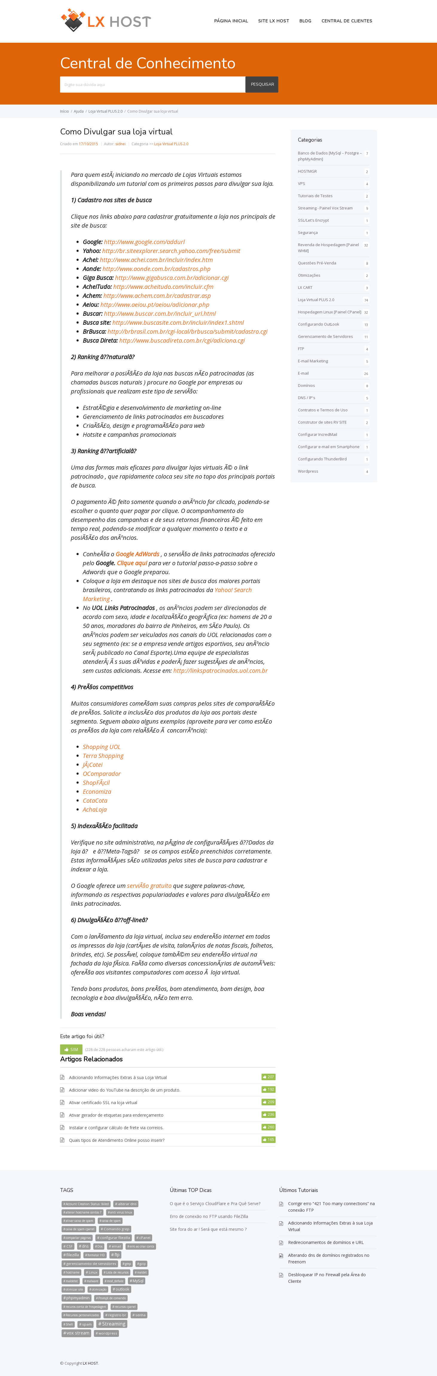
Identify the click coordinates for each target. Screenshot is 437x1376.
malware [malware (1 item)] (92, 1281)
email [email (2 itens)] (116, 1246)
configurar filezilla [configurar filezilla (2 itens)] (115, 1237)
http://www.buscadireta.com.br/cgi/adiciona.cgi (182, 340)
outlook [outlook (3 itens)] (122, 1289)
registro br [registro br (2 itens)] (117, 1315)
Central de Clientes (347, 21)
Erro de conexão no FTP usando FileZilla (209, 1216)
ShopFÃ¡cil (96, 783)
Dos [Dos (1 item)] (100, 1246)
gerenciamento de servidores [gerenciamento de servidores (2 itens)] (91, 1263)
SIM (74, 1049)
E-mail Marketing (313, 361)
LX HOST (90, 1363)
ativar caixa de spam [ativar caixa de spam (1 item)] (79, 1221)
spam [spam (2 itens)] (87, 1324)
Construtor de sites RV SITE (322, 422)
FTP (301, 348)
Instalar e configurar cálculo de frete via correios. (116, 1127)
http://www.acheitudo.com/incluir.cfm (163, 287)
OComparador (102, 774)
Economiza (97, 791)
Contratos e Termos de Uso (323, 410)
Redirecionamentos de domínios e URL (326, 1242)
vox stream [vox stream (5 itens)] (78, 1333)
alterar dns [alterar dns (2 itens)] (127, 1204)
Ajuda (79, 111)
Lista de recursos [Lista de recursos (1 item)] (117, 1272)
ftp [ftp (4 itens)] (117, 1254)
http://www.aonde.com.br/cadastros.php (157, 269)
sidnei (120, 143)
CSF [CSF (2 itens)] (69, 1246)
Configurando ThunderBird (322, 459)
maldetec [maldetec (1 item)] (72, 1281)
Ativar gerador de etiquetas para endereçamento (116, 1115)
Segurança (308, 232)
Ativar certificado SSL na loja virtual (103, 1102)
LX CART (305, 287)
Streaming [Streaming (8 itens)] (114, 1323)
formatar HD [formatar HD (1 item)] (96, 1255)
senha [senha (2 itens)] (140, 1315)
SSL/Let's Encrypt (313, 220)
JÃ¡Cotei (93, 765)
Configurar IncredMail (317, 434)
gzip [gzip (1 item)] (143, 1264)
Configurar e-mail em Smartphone (329, 446)
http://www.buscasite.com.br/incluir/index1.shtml (178, 322)
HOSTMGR (307, 171)
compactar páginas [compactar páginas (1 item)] (78, 1238)
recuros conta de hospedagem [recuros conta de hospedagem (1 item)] (86, 1307)
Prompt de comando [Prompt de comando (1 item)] (112, 1298)
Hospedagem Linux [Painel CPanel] (329, 312)
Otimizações (309, 275)
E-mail (303, 373)
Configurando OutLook (318, 324)
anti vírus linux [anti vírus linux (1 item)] (121, 1212)
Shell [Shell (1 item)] (69, 1324)
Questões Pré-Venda (317, 263)
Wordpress (308, 471)
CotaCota (95, 800)
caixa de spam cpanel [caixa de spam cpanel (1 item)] (80, 1229)
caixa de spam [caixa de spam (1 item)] (111, 1221)
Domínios (306, 385)
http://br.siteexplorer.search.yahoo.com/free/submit (171, 251)
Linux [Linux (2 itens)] (93, 1272)
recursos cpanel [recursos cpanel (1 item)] (125, 1307)
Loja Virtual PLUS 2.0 (105, 111)
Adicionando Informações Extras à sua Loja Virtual (118, 1077)
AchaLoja (95, 809)
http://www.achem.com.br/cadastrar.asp (157, 296)
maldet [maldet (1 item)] (142, 1272)
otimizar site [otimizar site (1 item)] (74, 1289)
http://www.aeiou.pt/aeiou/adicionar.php (155, 305)
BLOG (305, 21)
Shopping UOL (102, 747)
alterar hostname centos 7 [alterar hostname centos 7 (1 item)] (84, 1212)
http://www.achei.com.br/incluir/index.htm (156, 260)
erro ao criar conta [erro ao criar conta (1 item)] (142, 1246)
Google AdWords (138, 554)
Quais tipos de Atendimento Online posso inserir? (116, 1140)
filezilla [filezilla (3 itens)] (72, 1254)
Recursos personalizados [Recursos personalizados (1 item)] (82, 1315)
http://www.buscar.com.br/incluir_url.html (160, 313)
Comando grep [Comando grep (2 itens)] (116, 1229)
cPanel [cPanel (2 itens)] (144, 1237)
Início (64, 111)
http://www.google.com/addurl (144, 242)
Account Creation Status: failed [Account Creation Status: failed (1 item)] (87, 1204)
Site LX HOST (273, 21)
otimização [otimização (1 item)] (99, 1289)
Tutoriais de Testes (315, 195)
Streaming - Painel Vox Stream (325, 208)
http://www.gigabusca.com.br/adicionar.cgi (172, 278)
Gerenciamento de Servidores (325, 336)
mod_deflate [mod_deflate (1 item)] (115, 1281)
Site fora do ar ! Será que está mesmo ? (208, 1229)
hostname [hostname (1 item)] (73, 1272)
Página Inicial (231, 21)
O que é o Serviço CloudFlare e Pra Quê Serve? (215, 1203)
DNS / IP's (306, 397)
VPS (301, 183)
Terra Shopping (103, 756)
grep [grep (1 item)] (128, 1264)
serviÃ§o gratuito (150, 886)
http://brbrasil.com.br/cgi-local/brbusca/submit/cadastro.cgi (188, 331)
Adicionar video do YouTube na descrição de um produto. (124, 1090)
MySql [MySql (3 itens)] (138, 1280)
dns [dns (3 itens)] (85, 1246)
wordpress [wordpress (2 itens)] (108, 1333)
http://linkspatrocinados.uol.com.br (220, 670)
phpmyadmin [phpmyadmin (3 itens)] (78, 1297)
